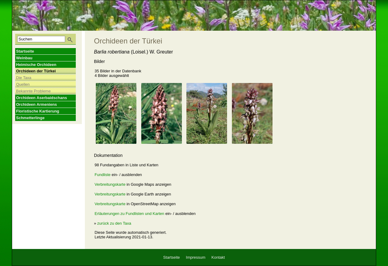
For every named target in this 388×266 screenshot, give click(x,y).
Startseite (25, 51)
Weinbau (24, 58)
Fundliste (103, 174)
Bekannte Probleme (33, 91)
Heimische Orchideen (36, 64)
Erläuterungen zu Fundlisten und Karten (129, 213)
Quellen (23, 84)
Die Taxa (23, 77)
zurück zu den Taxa (114, 223)
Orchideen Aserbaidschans (41, 97)
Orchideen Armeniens (36, 104)
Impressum (195, 257)
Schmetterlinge (30, 118)
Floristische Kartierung (37, 111)
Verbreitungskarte (110, 184)
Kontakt (218, 257)
